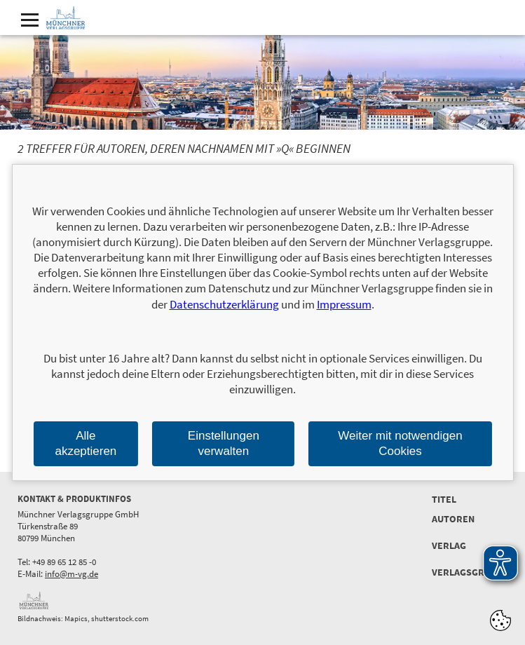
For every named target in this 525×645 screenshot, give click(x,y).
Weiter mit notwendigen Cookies (400, 443)
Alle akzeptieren (85, 443)
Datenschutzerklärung (224, 304)
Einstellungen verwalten (223, 443)
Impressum (344, 304)
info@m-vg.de (71, 574)
